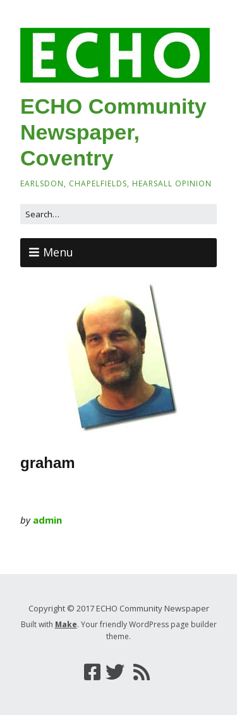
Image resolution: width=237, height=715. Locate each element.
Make (66, 624)
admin (47, 520)
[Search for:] (118, 214)
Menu (58, 252)
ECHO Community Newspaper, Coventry (113, 132)
